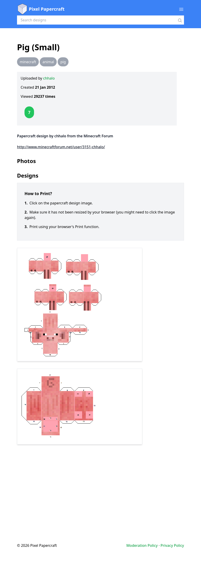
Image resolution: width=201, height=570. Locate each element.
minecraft (28, 61)
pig (63, 61)
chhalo (49, 78)
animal (48, 61)
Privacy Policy (172, 545)
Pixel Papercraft (40, 9)
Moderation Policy (142, 545)
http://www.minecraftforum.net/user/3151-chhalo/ (61, 146)
